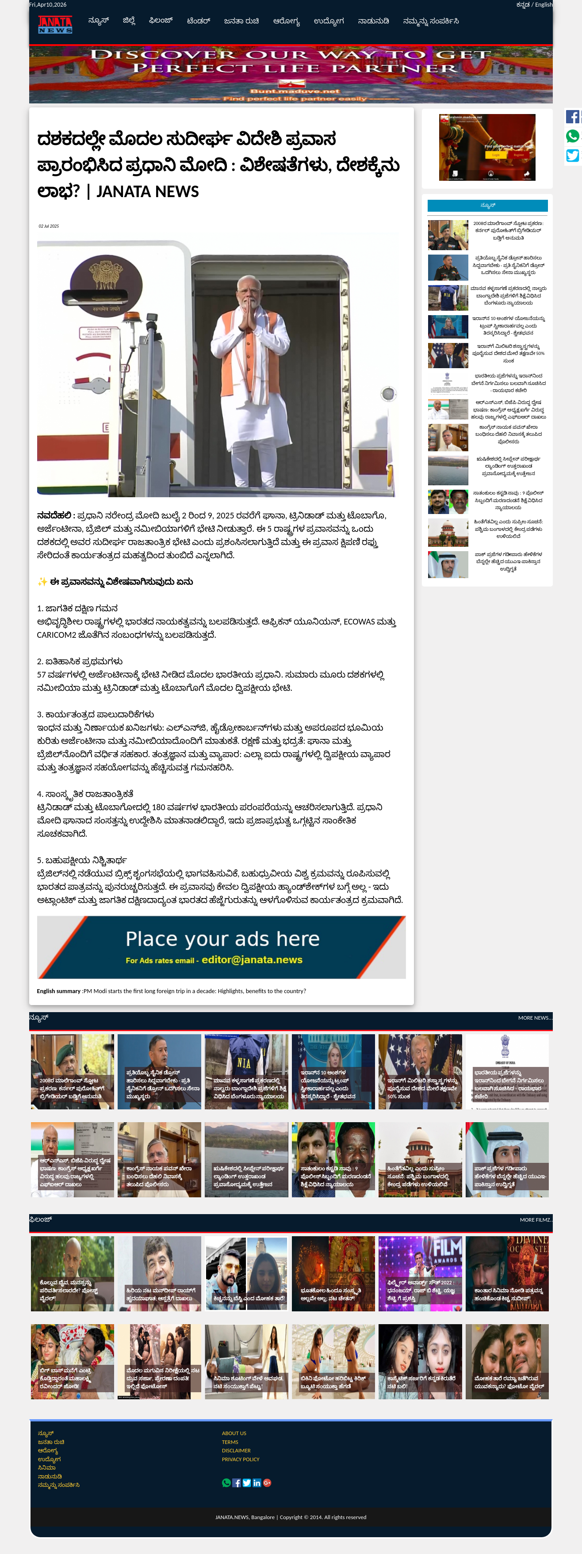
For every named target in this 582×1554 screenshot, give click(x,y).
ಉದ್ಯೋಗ (329, 21)
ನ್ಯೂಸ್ (98, 20)
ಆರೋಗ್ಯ (286, 21)
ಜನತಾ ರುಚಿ (241, 21)
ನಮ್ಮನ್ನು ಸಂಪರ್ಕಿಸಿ (431, 21)
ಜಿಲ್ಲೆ (129, 20)
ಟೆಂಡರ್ (198, 21)
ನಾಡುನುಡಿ (373, 21)
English (544, 4)
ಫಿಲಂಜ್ (161, 20)
